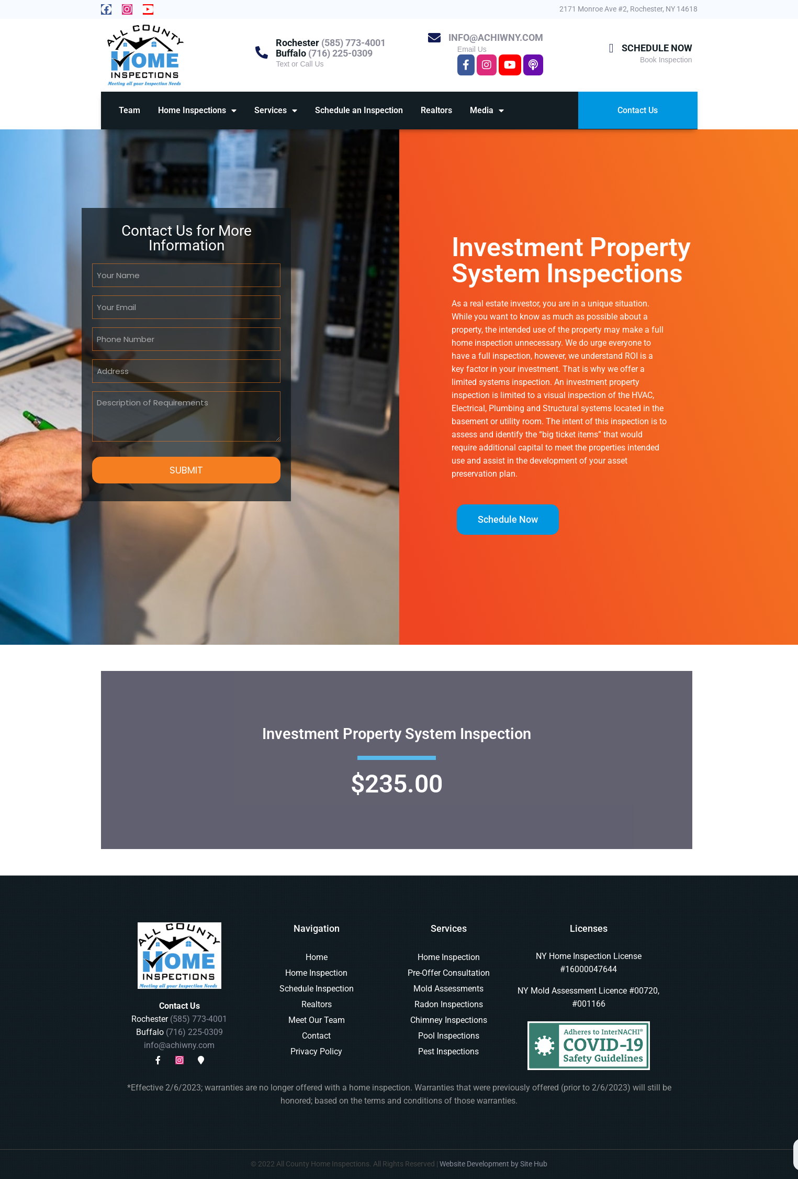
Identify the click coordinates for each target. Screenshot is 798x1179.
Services (275, 110)
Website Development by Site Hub (493, 1164)
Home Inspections (197, 110)
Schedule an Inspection (359, 110)
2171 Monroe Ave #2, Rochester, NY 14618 (628, 9)
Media (487, 110)
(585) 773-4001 (353, 42)
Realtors (436, 110)
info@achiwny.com (495, 37)
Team (129, 110)
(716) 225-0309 (340, 53)
